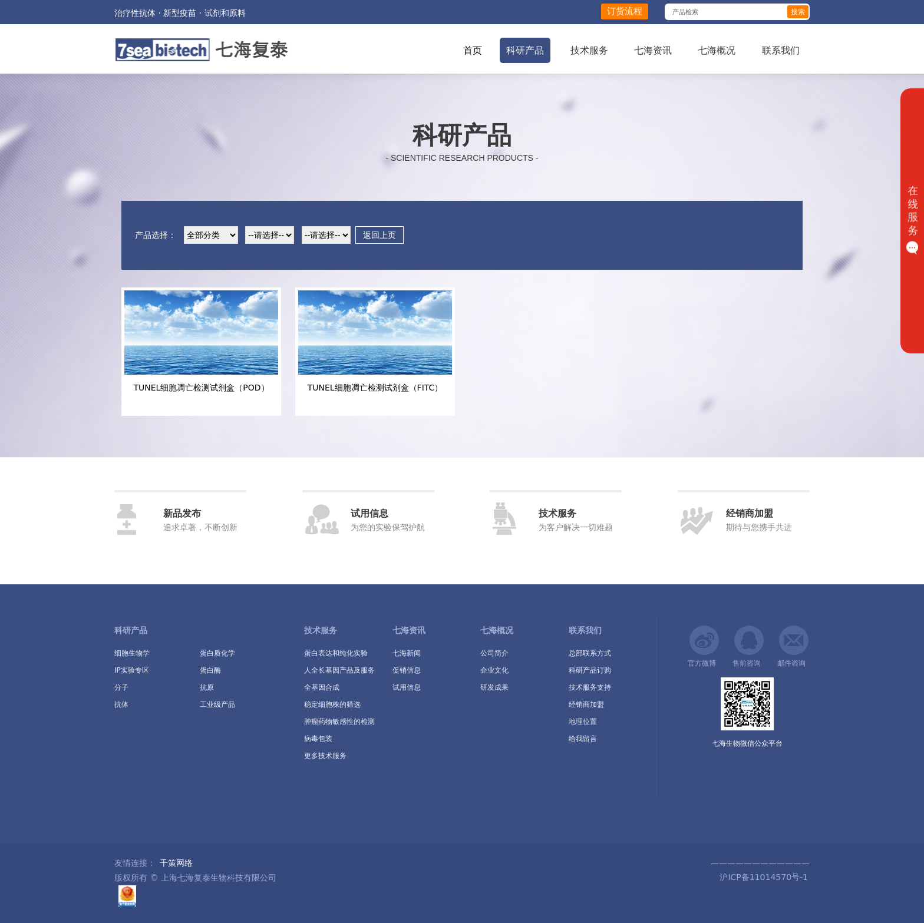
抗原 (207, 687)
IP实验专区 (131, 670)
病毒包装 (318, 739)
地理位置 (583, 721)
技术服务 (589, 50)
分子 (121, 687)
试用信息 (406, 687)
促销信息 (406, 670)
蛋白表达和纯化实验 (336, 653)
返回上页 (379, 235)
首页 (472, 50)
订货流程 (624, 11)
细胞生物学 (132, 653)
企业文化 (494, 670)
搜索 (798, 12)
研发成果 (494, 687)
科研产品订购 (590, 670)
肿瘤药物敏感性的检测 (339, 721)
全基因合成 (321, 687)
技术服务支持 (590, 687)
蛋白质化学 (217, 653)
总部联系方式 (590, 653)
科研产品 (525, 50)
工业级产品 (217, 704)
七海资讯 (653, 50)
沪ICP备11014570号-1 (762, 877)
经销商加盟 (586, 704)
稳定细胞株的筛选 (332, 704)
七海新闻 (406, 653)
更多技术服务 (325, 756)
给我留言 (583, 739)
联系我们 (781, 50)
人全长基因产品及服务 (339, 670)
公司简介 (494, 653)
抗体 (121, 704)
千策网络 (176, 863)
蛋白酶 (210, 670)
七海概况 (716, 50)
